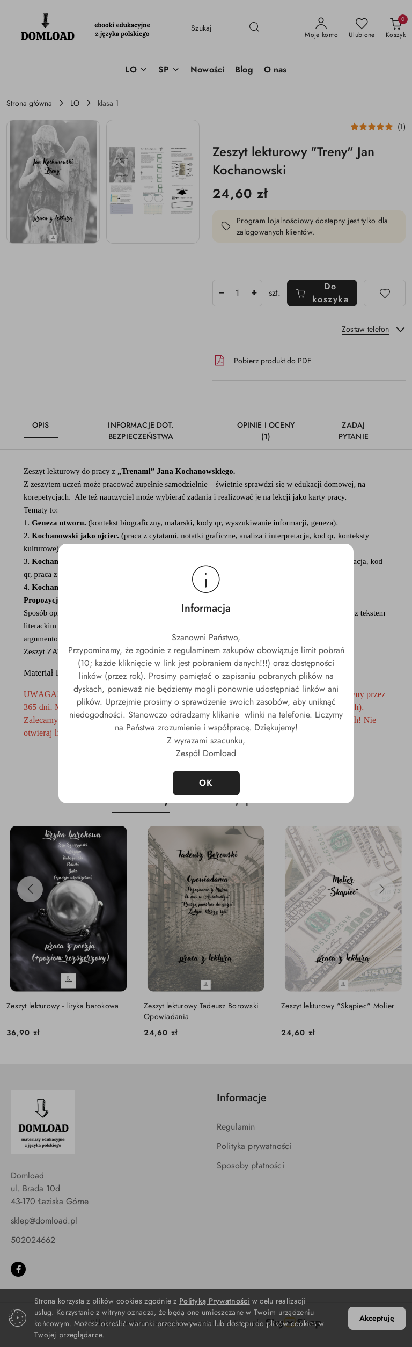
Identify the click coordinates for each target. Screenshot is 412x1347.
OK (206, 783)
